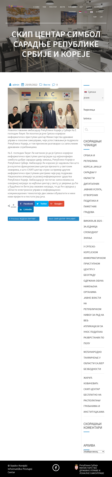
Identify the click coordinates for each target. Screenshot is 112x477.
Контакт (72, 12)
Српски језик (90, 94)
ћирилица (89, 109)
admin (16, 84)
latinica (87, 118)
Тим (44, 7)
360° (81, 7)
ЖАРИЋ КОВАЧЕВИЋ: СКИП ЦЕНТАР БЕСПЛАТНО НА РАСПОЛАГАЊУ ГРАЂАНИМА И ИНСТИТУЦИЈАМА (94, 395)
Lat (101, 17)
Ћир (95, 17)
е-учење (99, 12)
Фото (88, 7)
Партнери (72, 7)
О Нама (36, 7)
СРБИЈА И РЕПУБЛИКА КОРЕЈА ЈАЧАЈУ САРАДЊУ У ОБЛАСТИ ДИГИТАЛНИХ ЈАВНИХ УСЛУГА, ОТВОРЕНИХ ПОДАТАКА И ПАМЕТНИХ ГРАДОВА (93, 184)
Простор (53, 7)
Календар (98, 7)
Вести (62, 7)
